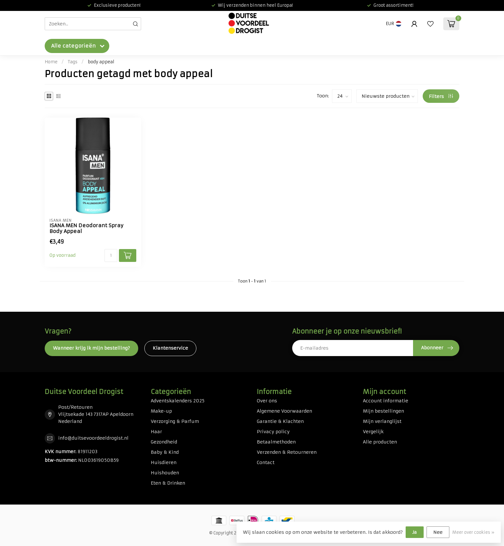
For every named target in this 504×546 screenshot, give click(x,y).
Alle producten (380, 442)
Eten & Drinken (168, 483)
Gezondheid (164, 442)
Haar (156, 431)
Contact (265, 462)
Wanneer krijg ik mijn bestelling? (91, 348)
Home (51, 62)
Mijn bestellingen (383, 411)
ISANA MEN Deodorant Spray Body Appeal (86, 228)
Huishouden (165, 473)
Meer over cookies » (473, 532)
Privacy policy (273, 431)
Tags (72, 62)
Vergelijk (373, 431)
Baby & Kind (165, 452)
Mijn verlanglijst (382, 421)
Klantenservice (170, 348)
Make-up (161, 411)
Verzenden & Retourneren (287, 452)
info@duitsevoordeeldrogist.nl (93, 438)
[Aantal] (110, 255)
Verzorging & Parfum (175, 421)
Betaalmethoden (276, 442)
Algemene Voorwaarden (284, 411)
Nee (438, 532)
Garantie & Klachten (280, 421)
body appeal (101, 62)
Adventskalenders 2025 (177, 401)
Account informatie (385, 401)
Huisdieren (163, 462)
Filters (441, 96)
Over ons (267, 401)
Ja (414, 532)
